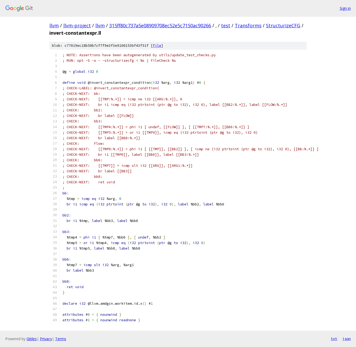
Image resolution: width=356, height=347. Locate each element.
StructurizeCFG (283, 25)
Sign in (345, 8)
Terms (60, 338)
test (225, 25)
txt (334, 338)
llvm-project (77, 25)
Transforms (248, 25)
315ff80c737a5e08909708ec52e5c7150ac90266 (160, 25)
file (157, 45)
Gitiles (32, 338)
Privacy (46, 338)
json (346, 338)
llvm (54, 25)
